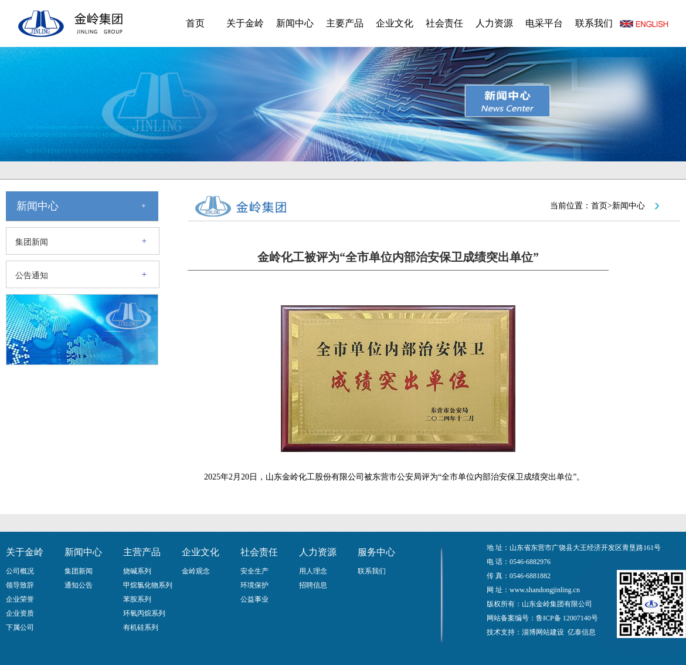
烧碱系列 (137, 571)
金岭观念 (196, 571)
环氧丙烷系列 (144, 613)
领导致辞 (20, 585)
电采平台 (544, 23)
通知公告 (78, 585)
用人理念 (313, 571)
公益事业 (254, 599)
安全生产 (254, 571)
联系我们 (594, 23)
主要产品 (345, 23)
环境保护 (254, 585)
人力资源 (494, 23)
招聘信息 (313, 585)
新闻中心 (295, 23)
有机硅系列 (140, 627)
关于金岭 (245, 23)
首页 (195, 23)
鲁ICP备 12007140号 (567, 618)
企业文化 (394, 23)
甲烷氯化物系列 (147, 585)
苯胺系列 (137, 599)
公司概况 (20, 571)
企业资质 (20, 613)
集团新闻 (31, 242)
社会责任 (444, 23)
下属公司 (20, 627)
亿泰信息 (582, 632)
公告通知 (31, 275)
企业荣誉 (20, 599)
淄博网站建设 (543, 632)
